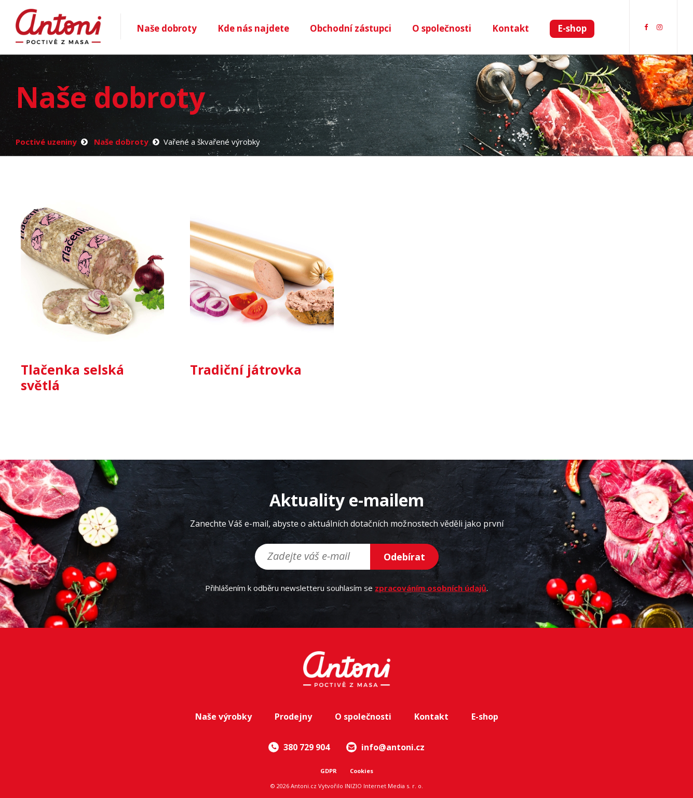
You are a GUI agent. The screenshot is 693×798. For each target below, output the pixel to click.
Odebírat (404, 557)
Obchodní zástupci (350, 28)
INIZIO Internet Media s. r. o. (384, 786)
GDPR (328, 771)
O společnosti (441, 28)
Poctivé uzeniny (46, 141)
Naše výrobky (223, 716)
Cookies (361, 771)
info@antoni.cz (385, 747)
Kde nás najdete (253, 28)
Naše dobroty (167, 28)
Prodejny (293, 716)
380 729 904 (299, 747)
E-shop (572, 28)
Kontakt (510, 28)
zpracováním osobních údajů (430, 588)
